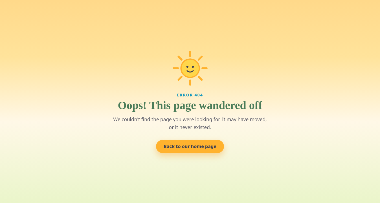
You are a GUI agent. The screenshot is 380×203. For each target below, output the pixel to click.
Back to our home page (190, 146)
